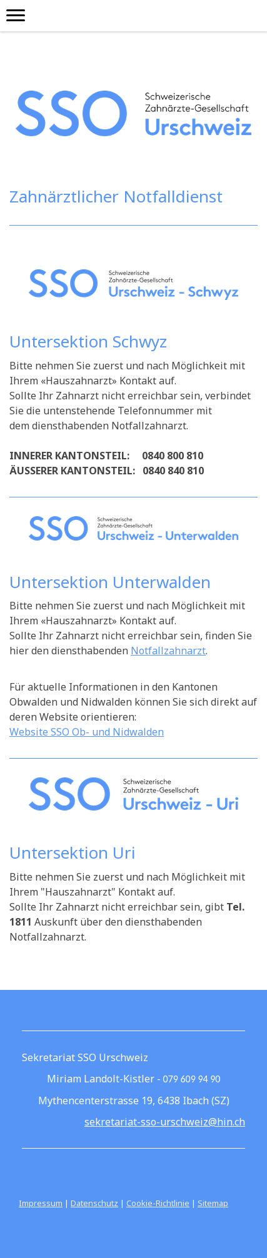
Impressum (41, 1203)
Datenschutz (94, 1203)
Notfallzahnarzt (168, 650)
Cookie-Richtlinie (157, 1203)
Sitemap (213, 1203)
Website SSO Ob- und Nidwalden (86, 732)
